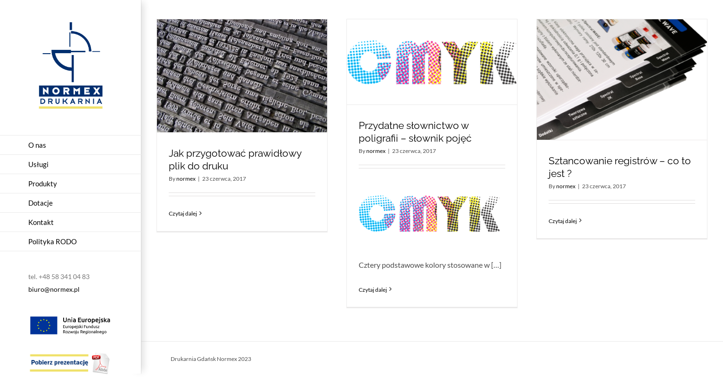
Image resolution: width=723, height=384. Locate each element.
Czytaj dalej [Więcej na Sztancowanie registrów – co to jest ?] (563, 220)
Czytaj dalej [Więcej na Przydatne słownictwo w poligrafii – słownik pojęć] (373, 289)
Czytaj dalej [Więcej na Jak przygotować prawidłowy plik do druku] (183, 213)
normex (186, 178)
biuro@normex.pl (54, 289)
